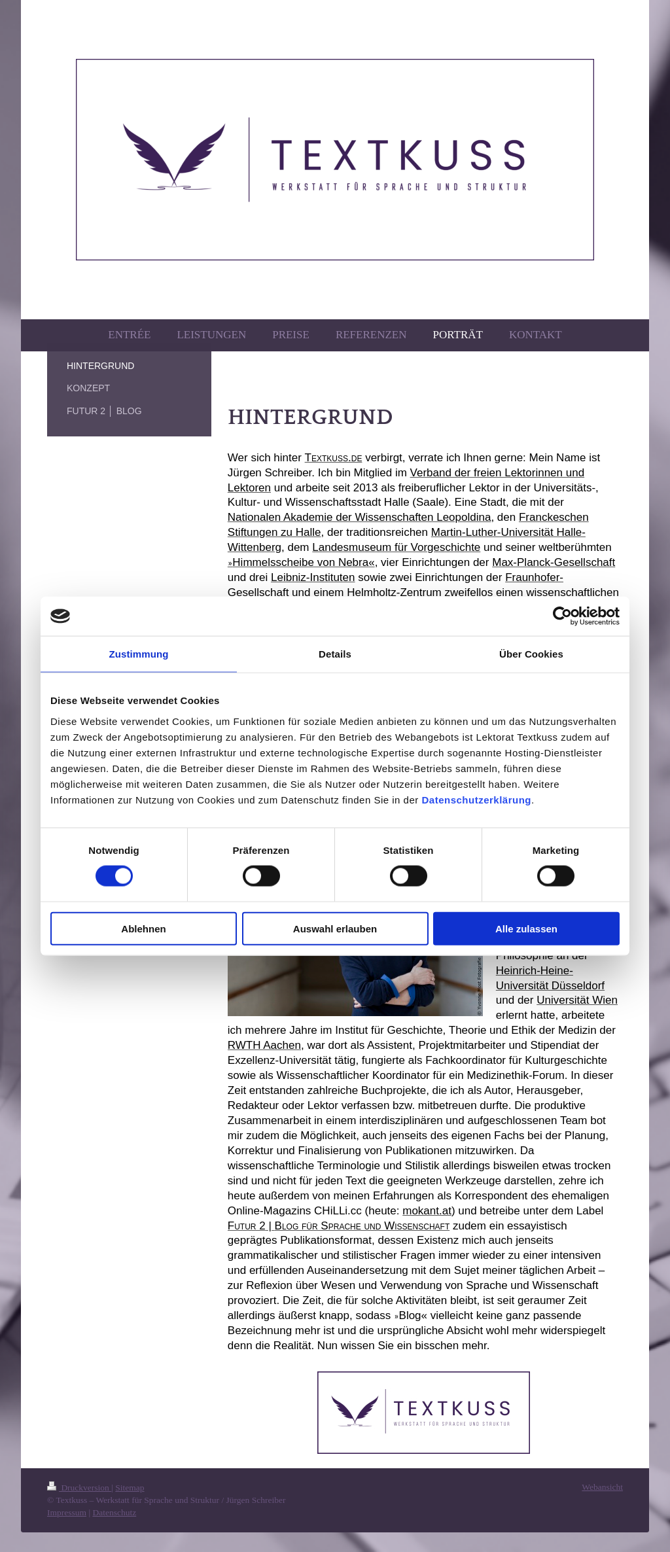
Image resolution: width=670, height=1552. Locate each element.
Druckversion (79, 1487)
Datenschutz (114, 1512)
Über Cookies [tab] (531, 654)
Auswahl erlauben (335, 928)
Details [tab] (335, 654)
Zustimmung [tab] (139, 654)
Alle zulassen (526, 928)
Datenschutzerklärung (476, 799)
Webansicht (602, 1487)
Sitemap (129, 1487)
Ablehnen (143, 928)
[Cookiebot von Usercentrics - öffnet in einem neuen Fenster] (562, 616)
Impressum (66, 1512)
